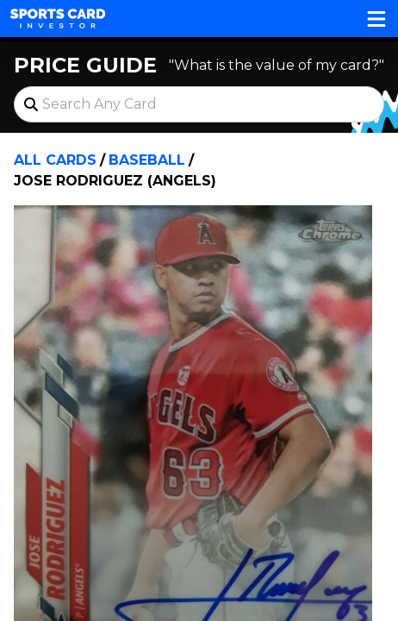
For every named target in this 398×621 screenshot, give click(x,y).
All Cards (55, 160)
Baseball (147, 160)
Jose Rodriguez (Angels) (115, 180)
